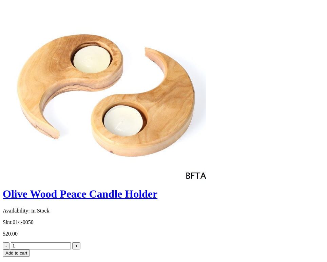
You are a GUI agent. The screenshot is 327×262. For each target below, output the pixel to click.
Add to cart (16, 253)
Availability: (16, 211)
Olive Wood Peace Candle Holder (80, 194)
